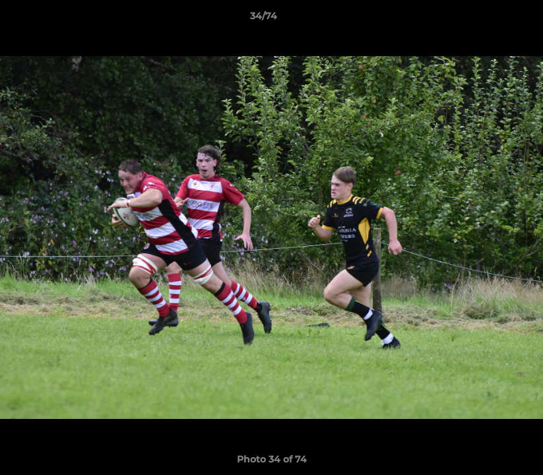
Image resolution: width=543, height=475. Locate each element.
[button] (487, 19)
